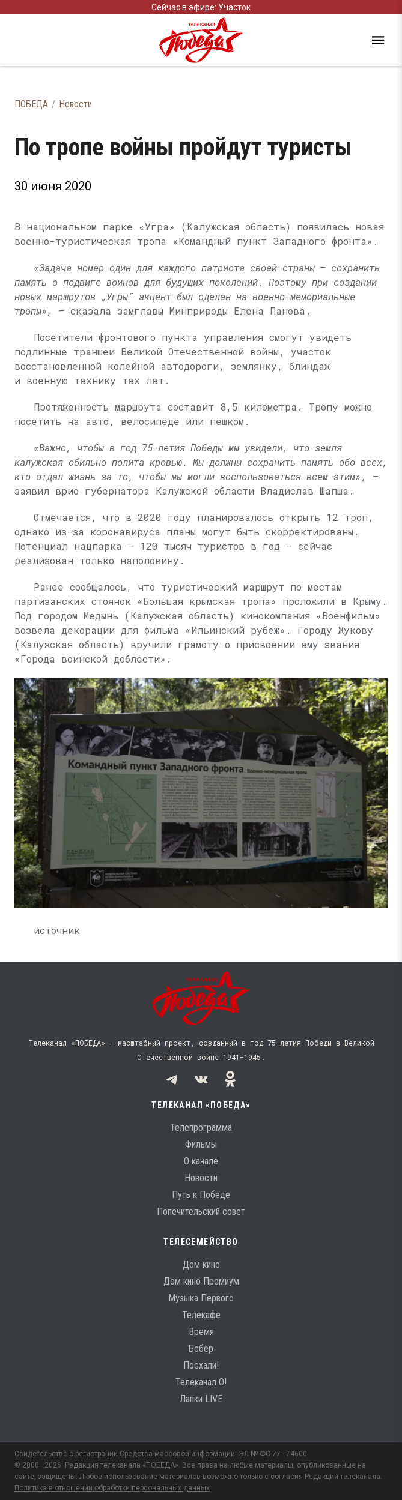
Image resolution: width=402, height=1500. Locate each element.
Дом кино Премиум (201, 1281)
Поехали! (201, 1365)
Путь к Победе (201, 1194)
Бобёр (201, 1348)
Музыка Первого (201, 1298)
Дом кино (201, 1264)
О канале (201, 1161)
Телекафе (201, 1315)
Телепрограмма (201, 1127)
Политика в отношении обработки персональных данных (112, 1488)
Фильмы (201, 1144)
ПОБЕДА (31, 104)
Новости (75, 104)
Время (201, 1331)
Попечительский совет (201, 1211)
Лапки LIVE (201, 1399)
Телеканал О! (201, 1382)
